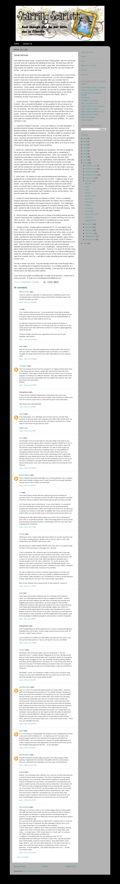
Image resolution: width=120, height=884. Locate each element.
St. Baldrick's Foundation (90, 100)
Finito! (87, 190)
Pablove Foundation (88, 117)
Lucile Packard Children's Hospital (93, 87)
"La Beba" (23, 366)
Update (83, 56)
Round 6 (88, 193)
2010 (85, 243)
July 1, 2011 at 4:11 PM (27, 527)
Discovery (84, 74)
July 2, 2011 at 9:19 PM (27, 724)
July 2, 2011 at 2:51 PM (27, 680)
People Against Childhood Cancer (93, 111)
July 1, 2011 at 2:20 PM (27, 468)
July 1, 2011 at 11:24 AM (27, 339)
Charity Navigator (87, 120)
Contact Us (27, 44)
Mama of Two (24, 292)
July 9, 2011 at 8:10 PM (27, 852)
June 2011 (89, 224)
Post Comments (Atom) (31, 871)
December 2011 (91, 166)
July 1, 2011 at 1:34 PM (27, 407)
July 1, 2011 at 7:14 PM (27, 586)
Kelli (21, 593)
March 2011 (89, 233)
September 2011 (91, 175)
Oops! (87, 187)
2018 (85, 144)
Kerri (21, 438)
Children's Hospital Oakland (90, 90)
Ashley (21, 534)
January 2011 (90, 239)
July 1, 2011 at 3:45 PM (27, 485)
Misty (21, 731)
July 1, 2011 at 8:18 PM (27, 619)
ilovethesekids (24, 687)
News (83, 61)
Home (16, 44)
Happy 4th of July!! (91, 214)
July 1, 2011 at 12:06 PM (27, 359)
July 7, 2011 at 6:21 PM (27, 800)
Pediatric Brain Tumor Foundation (93, 106)
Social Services (90, 220)
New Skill (88, 183)
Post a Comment (23, 857)
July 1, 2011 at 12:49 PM (27, 385)
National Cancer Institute (89, 114)
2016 (85, 148)
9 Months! (88, 199)
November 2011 (91, 169)
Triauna (22, 650)
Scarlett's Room (90, 196)
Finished (84, 70)
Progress (88, 205)
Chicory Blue (24, 807)
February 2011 (90, 236)
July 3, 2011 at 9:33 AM (27, 748)
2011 (85, 163)
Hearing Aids (89, 202)
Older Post (70, 866)
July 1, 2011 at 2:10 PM (27, 431)
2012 (85, 160)
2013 (85, 157)
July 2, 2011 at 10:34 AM (27, 643)
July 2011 (89, 181)
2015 (85, 151)
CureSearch (85, 98)
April (21, 346)
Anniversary (89, 208)
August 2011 (90, 178)
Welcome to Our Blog (88, 65)
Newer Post (19, 866)
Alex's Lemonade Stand (89, 103)
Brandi (21, 772)
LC (20, 492)
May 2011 (89, 227)
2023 (85, 138)
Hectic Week (89, 211)
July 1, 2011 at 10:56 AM (27, 302)
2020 (85, 141)
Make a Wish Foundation (90, 109)
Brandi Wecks (24, 475)
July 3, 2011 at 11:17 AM (27, 765)
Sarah (21, 414)
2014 (85, 154)
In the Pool (89, 217)
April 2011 (89, 230)
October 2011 (90, 172)
